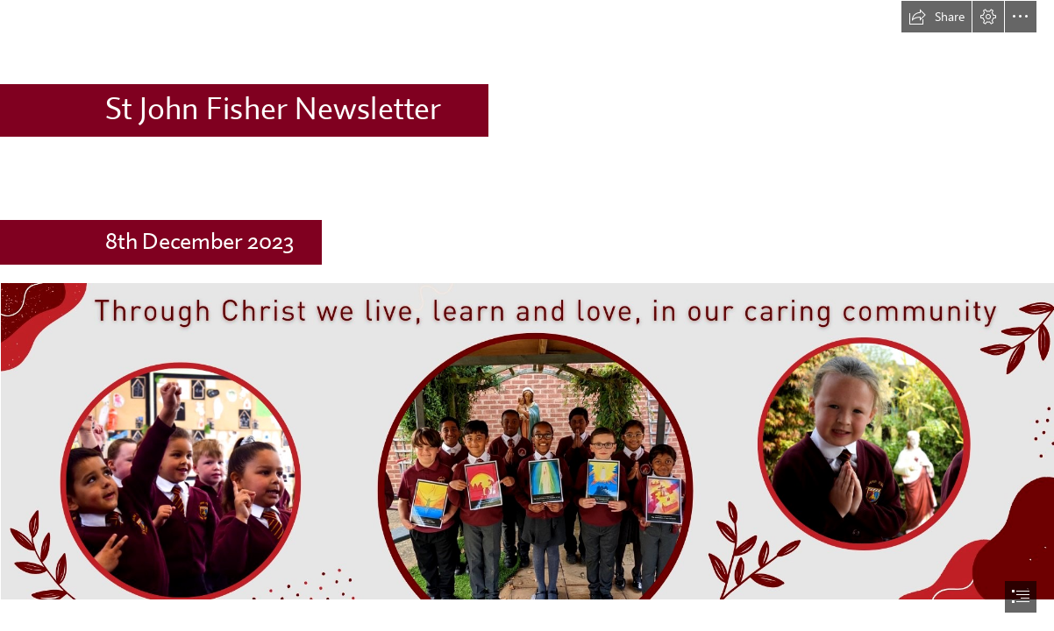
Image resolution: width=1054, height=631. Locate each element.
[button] (936, 16)
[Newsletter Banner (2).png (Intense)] (527, 440)
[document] (527, 315)
